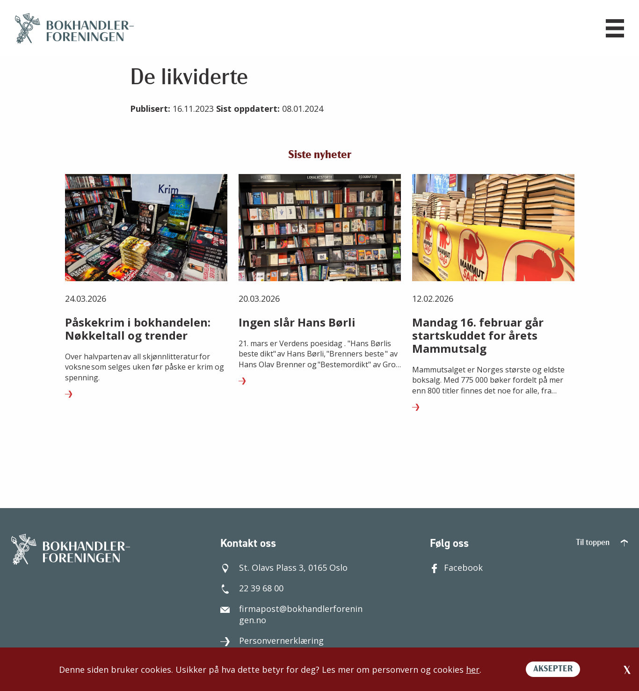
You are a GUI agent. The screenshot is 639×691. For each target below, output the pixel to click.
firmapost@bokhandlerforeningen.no (291, 614)
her (472, 669)
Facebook (456, 567)
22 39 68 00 (251, 588)
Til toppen (602, 542)
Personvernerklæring (272, 640)
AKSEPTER (553, 669)
